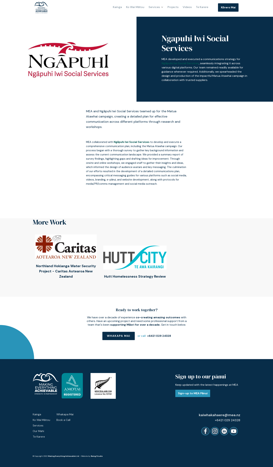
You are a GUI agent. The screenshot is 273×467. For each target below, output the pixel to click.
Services (38, 425)
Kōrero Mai (228, 7)
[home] (41, 7)
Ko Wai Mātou (41, 420)
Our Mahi (38, 431)
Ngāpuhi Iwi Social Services (180, 63)
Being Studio (97, 456)
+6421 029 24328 (159, 338)
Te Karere (202, 7)
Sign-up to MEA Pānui (193, 393)
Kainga (117, 7)
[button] (157, 7)
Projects (172, 7)
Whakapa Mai (118, 338)
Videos (187, 7)
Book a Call (63, 420)
